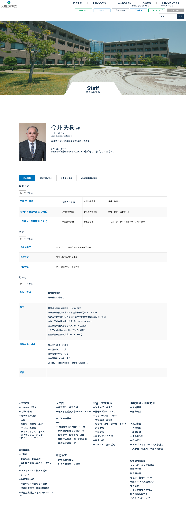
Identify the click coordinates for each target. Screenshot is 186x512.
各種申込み (120, 10)
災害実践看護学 (138, 461)
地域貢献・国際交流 (142, 403)
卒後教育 (61, 455)
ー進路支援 (98, 432)
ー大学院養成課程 (64, 459)
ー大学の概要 (25, 411)
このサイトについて (140, 498)
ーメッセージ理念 (27, 407)
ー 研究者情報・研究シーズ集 (70, 426)
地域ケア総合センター (141, 477)
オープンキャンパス (170, 5)
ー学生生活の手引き (103, 407)
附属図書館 (135, 473)
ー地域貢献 (135, 407)
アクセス (102, 10)
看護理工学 (135, 469)
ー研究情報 (98, 440)
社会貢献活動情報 (89, 178)
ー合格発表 (135, 440)
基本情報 (27, 178)
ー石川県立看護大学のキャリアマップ (36, 464)
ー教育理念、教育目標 (67, 407)
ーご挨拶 (23, 454)
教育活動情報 (66, 178)
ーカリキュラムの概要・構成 (33, 470)
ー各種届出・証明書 (103, 419)
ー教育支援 (98, 428)
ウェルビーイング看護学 (142, 465)
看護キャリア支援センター (143, 481)
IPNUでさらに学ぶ (140, 5)
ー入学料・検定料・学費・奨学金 (146, 448)
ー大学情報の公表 (27, 415)
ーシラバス (24, 474)
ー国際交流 (135, 411)
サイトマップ (157, 10)
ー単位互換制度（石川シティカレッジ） (36, 494)
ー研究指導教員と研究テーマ (70, 430)
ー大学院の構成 (63, 418)
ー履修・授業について (104, 411)
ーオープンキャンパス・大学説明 (146, 444)
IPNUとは (77, 2)
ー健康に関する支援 (103, 436)
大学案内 (24, 403)
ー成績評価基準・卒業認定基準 (34, 488)
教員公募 (134, 485)
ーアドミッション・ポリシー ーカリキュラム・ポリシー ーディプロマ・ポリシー (33, 434)
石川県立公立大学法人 (141, 489)
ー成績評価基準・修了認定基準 (71, 439)
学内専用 (139, 10)
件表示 (30, 192)
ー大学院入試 (136, 436)
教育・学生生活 (102, 403)
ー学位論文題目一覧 (66, 443)
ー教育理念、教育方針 (30, 458)
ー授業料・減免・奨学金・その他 (109, 423)
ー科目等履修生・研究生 (68, 463)
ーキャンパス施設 (27, 428)
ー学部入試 (135, 432)
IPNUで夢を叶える (171, 2)
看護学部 (24, 450)
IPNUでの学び (99, 2)
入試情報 (147, 2)
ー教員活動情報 (26, 479)
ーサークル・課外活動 (104, 444)
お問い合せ (84, 10)
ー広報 (22, 419)
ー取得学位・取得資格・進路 (33, 483)
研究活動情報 (46, 178)
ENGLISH (175, 10)
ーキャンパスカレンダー (105, 415)
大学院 (60, 403)
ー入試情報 (135, 428)
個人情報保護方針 (139, 494)
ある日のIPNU (124, 2)
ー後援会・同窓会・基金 (31, 423)
